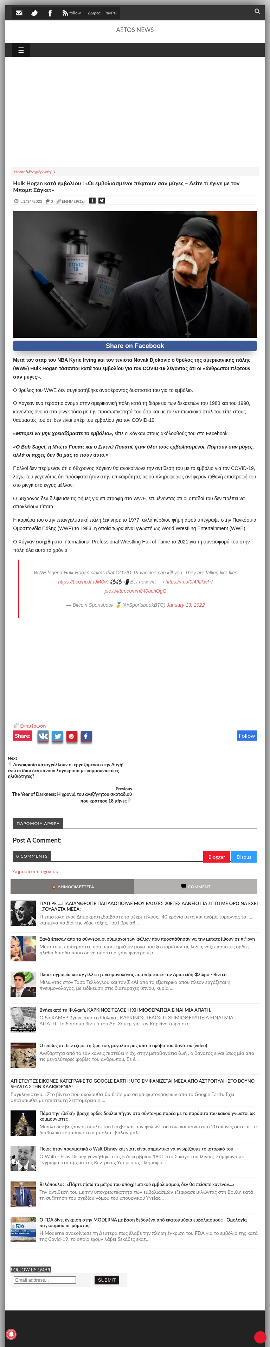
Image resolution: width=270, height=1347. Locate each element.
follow (71, 13)
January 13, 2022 (186, 605)
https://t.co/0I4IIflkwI (187, 582)
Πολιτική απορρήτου (144, 1335)
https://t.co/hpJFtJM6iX (83, 582)
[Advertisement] (134, 111)
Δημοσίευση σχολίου (35, 846)
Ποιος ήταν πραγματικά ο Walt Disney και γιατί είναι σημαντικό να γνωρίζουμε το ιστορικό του (136, 1124)
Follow (247, 735)
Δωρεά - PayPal (102, 12)
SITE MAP (112, 1335)
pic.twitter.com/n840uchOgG (135, 591)
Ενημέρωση (33, 726)
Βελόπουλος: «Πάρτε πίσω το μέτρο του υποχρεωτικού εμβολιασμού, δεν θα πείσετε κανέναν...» (136, 1159)
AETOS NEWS (135, 29)
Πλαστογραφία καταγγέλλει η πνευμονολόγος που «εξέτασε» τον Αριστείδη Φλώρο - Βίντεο (132, 949)
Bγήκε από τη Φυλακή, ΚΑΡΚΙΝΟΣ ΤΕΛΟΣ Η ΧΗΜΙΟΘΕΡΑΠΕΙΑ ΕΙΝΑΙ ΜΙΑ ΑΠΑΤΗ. (125, 985)
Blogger (216, 832)
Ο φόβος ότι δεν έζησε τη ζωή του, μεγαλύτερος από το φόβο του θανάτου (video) (123, 1020)
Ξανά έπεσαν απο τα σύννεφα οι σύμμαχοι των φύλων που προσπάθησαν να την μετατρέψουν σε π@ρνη (147, 914)
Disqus (244, 832)
